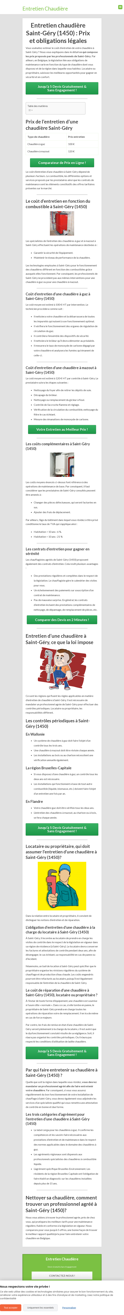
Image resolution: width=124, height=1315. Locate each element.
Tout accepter (10, 1307)
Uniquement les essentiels (40, 1307)
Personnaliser (69, 1307)
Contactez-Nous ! (62, 1275)
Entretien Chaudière (45, 8)
